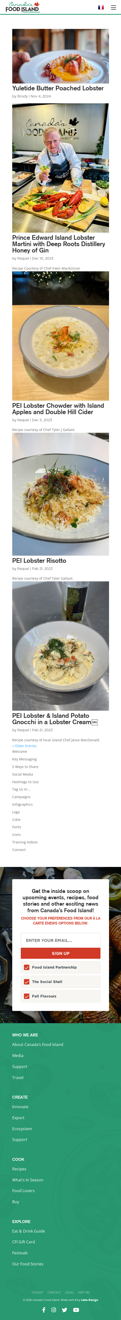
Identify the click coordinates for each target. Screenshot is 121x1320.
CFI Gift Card (23, 1242)
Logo (16, 812)
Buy (15, 1201)
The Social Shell (47, 982)
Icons (16, 834)
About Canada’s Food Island (37, 1044)
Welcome (19, 751)
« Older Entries (24, 746)
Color (16, 819)
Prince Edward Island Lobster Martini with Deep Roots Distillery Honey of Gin (58, 244)
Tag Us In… (21, 789)
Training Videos (25, 842)
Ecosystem (22, 1128)
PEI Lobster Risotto (39, 560)
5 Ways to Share (25, 766)
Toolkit (37, 1292)
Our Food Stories (28, 1264)
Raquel (23, 258)
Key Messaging (24, 759)
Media (17, 1055)
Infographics (22, 804)
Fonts (16, 827)
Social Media (22, 774)
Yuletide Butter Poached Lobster (58, 88)
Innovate (20, 1106)
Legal (69, 1292)
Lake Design (89, 1300)
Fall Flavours (44, 996)
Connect (19, 849)
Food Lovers (23, 1190)
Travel (17, 1077)
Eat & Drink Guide (28, 1231)
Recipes (19, 1169)
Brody (22, 96)
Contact (54, 1292)
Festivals (20, 1253)
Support (19, 1066)
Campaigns (21, 796)
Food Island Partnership (54, 967)
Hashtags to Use (25, 782)
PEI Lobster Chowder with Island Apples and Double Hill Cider (58, 409)
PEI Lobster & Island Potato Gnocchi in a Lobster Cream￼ (55, 719)
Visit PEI (84, 1292)
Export (18, 1117)
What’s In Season (28, 1180)
